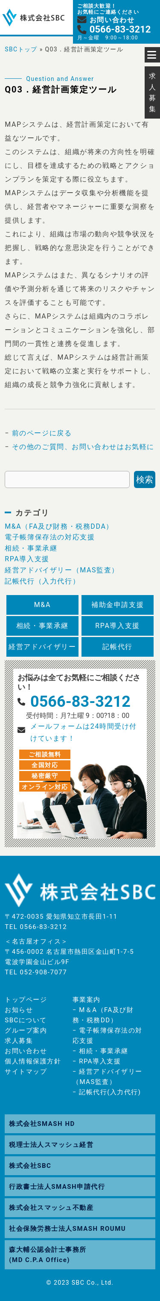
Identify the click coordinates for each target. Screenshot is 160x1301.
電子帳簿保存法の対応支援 (50, 537)
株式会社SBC (30, 1166)
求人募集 (19, 1041)
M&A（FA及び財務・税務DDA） (59, 526)
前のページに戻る (42, 433)
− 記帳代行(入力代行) (107, 1092)
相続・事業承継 (31, 548)
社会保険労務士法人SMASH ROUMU (67, 1229)
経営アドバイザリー (42, 647)
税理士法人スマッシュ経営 (51, 1145)
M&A (42, 605)
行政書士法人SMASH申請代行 (57, 1187)
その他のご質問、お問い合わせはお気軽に (83, 447)
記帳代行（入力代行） (42, 581)
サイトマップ (26, 1071)
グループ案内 (26, 1030)
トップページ (26, 999)
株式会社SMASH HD (42, 1124)
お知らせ (19, 1010)
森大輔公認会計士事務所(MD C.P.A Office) (48, 1255)
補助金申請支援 (117, 605)
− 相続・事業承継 (100, 1051)
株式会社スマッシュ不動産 (51, 1208)
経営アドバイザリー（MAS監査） (62, 570)
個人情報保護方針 (33, 1061)
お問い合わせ (26, 1051)
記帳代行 (117, 647)
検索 (144, 479)
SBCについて (26, 1020)
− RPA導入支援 (97, 1061)
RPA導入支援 (27, 559)
